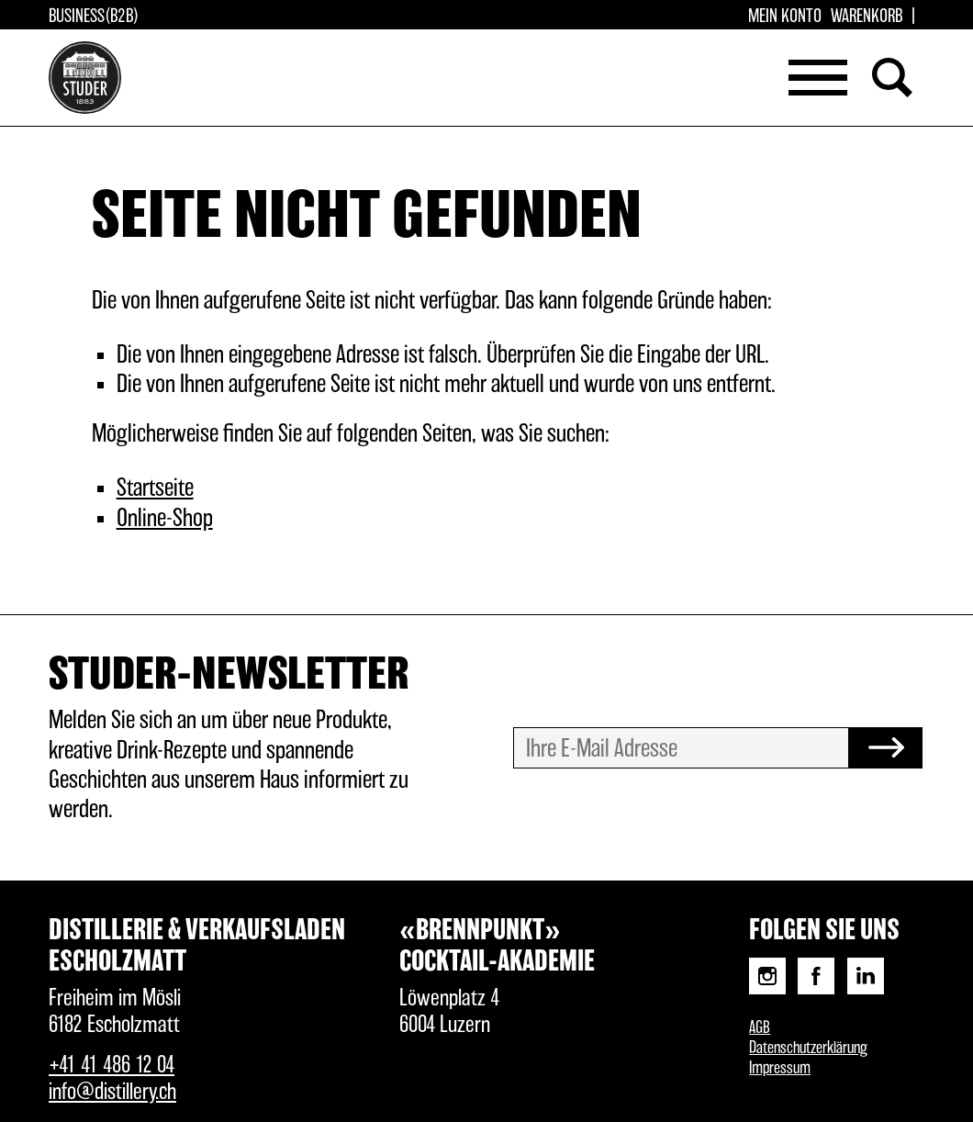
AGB (759, 1028)
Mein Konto (785, 16)
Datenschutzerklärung (808, 1048)
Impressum (780, 1068)
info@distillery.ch (112, 1092)
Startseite (155, 488)
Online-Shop (165, 519)
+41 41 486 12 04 (111, 1065)
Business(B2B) (94, 16)
